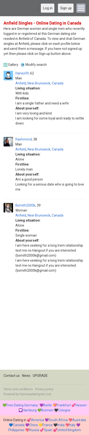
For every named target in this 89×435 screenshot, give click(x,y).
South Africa (58, 420)
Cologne (64, 410)
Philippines (16, 430)
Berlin (47, 405)
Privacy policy (44, 389)
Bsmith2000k (25, 205)
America (37, 420)
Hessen (81, 405)
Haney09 (22, 73)
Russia (34, 430)
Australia (79, 420)
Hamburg (30, 410)
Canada (57, 83)
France (47, 425)
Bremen (47, 410)
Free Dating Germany (22, 405)
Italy (72, 425)
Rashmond (23, 139)
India (61, 425)
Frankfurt (64, 405)
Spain (48, 430)
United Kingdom (69, 430)
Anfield (20, 83)
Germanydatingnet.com (35, 394)
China (33, 425)
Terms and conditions (18, 389)
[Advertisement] (44, 325)
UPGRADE (40, 376)
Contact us (12, 376)
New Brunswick (39, 83)
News (26, 376)
